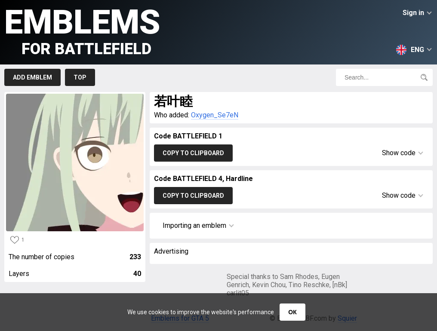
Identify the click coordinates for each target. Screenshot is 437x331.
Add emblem (32, 77)
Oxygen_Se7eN (214, 115)
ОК (292, 312)
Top (80, 77)
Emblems (82, 30)
